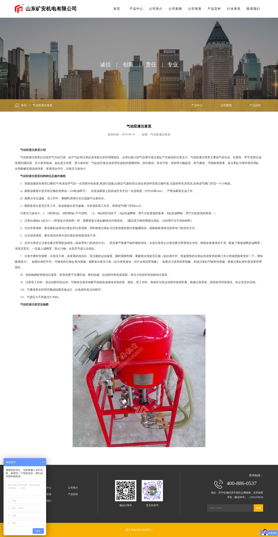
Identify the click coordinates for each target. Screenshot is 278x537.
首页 (116, 8)
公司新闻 (175, 8)
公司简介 (156, 8)
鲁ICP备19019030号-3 (139, 529)
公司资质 (195, 8)
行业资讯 (234, 8)
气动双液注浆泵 (160, 134)
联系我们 (253, 8)
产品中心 (136, 8)
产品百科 (214, 8)
